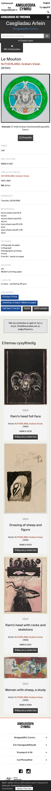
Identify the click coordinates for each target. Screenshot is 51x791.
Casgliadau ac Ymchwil (15, 17)
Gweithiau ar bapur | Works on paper (19, 302)
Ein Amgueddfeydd (9, 9)
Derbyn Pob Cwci (24, 788)
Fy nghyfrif (45, 7)
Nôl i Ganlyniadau (12, 47)
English (46, 3)
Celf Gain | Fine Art (11, 308)
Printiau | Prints (9, 296)
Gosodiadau (7, 788)
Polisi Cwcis (26, 785)
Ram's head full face (25, 416)
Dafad (27, 308)
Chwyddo (25, 137)
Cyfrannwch (7, 3)
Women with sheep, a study (25, 690)
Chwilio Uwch (25, 40)
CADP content (40, 308)
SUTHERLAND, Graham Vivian (20, 63)
